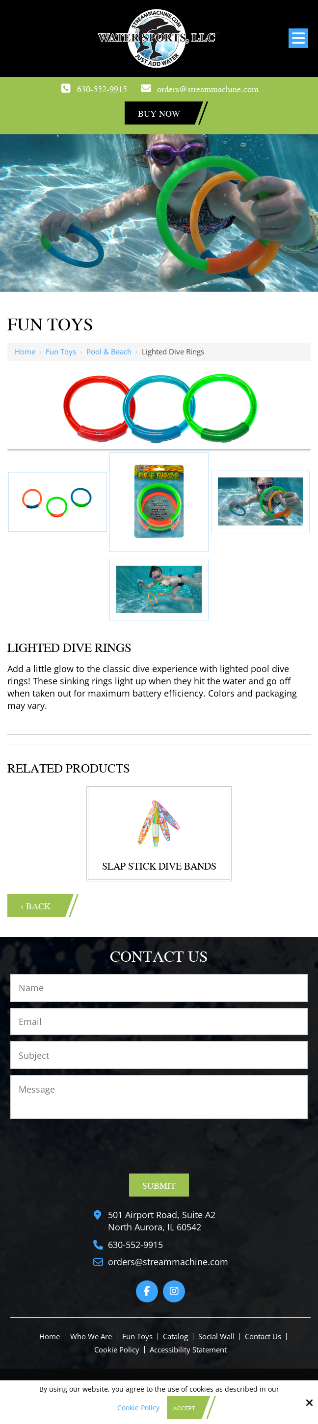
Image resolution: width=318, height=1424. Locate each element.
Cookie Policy (138, 1408)
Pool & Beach (109, 351)
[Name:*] (159, 988)
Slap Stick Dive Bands (159, 865)
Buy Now (159, 113)
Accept (184, 1408)
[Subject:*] (159, 1055)
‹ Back (36, 905)
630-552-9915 (102, 88)
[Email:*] (159, 1022)
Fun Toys (61, 351)
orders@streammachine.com (208, 88)
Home (25, 351)
